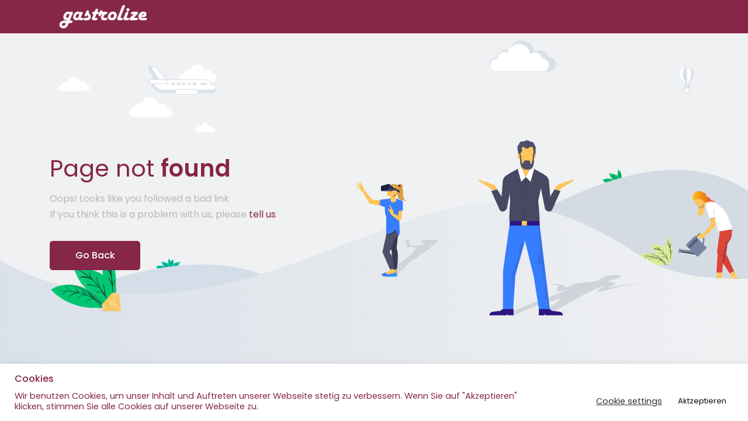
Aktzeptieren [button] (702, 400)
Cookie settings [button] (629, 401)
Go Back (95, 255)
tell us (262, 214)
